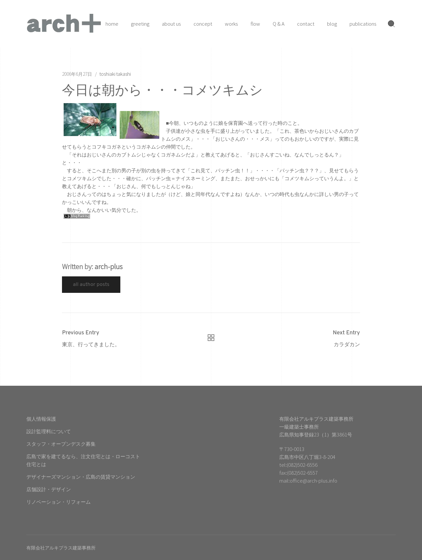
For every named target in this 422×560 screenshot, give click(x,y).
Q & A (279, 23)
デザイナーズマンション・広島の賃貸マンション (80, 476)
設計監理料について (48, 431)
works (231, 23)
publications (363, 23)
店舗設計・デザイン (48, 489)
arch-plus (109, 266)
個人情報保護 (41, 418)
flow (255, 23)
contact (306, 23)
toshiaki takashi (115, 73)
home (112, 23)
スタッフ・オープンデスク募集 (61, 443)
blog (332, 23)
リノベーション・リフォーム (58, 501)
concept (203, 23)
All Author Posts (91, 284)
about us (171, 23)
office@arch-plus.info (313, 480)
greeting (140, 23)
